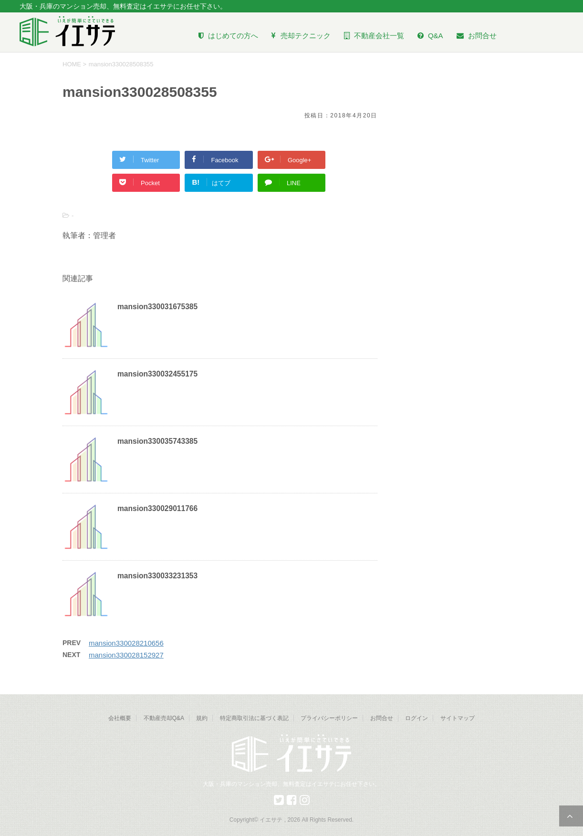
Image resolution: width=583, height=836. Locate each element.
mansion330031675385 (157, 307)
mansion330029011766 (157, 508)
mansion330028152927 (126, 655)
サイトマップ (457, 718)
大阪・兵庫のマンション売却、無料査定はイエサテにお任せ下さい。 (291, 784)
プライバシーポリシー (329, 718)
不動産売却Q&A (164, 718)
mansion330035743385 (157, 441)
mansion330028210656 (126, 643)
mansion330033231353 (157, 576)
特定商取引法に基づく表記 (254, 718)
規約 (202, 718)
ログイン (416, 718)
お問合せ (381, 718)
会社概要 (119, 718)
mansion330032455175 (157, 374)
